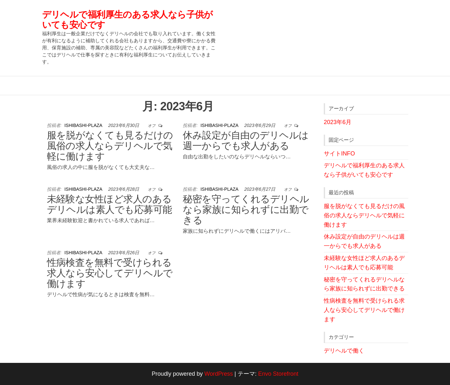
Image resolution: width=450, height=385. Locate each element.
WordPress (218, 374)
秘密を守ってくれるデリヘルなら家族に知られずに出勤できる (246, 209)
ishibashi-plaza (83, 125)
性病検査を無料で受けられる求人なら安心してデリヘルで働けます (110, 273)
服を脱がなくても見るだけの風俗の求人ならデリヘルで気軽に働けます (110, 146)
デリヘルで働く (344, 350)
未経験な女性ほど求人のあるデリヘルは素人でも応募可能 (109, 204)
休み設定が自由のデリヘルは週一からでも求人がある (245, 140)
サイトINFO (339, 153)
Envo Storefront (278, 374)
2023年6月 (337, 122)
